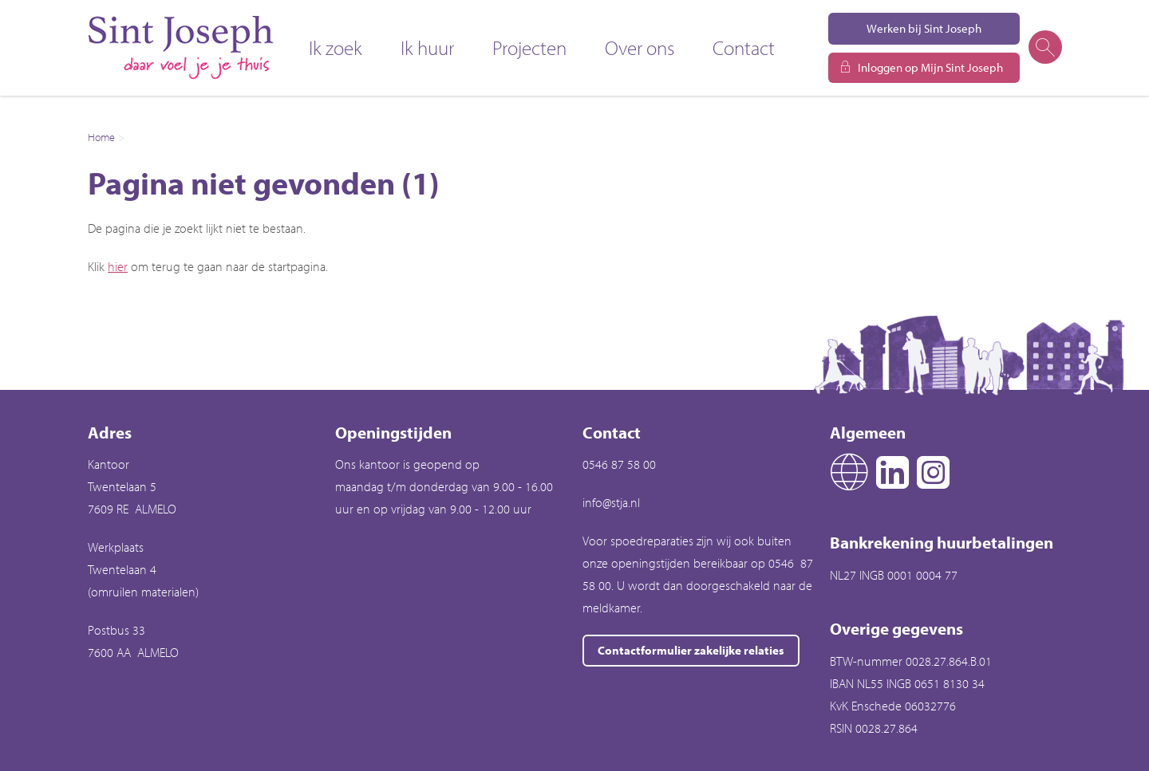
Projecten (529, 47)
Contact (744, 47)
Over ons (639, 47)
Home (101, 137)
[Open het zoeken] (1044, 48)
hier (118, 266)
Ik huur (427, 47)
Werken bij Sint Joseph (924, 28)
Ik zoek (335, 47)
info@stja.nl (611, 502)
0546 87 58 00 (619, 464)
